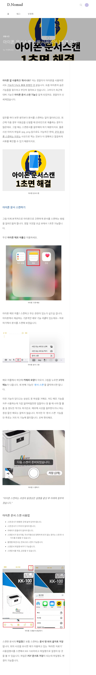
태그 (18, 13)
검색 (81, 5)
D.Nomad (15, 5)
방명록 (31, 13)
